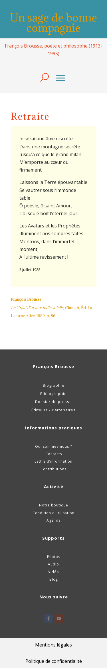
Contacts (53, 453)
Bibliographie (53, 393)
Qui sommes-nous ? (53, 446)
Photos (53, 556)
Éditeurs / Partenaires (53, 409)
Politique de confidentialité (53, 661)
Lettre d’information (53, 461)
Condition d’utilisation (53, 512)
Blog (53, 579)
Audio (53, 564)
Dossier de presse (53, 401)
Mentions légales (53, 645)
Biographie (53, 385)
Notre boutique (53, 505)
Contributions (53, 469)
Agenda (54, 520)
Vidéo (53, 571)
